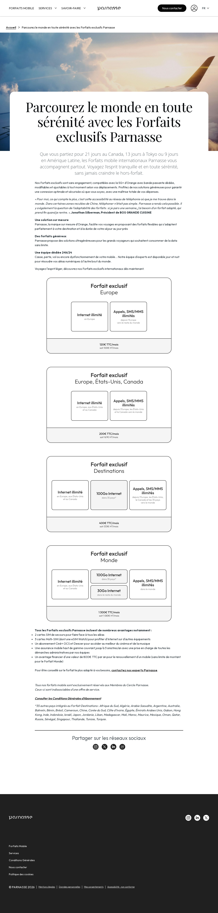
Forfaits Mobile (21, 8)
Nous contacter (172, 8)
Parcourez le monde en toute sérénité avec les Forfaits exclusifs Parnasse (68, 27)
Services (47, 8)
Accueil (11, 27)
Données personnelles (69, 886)
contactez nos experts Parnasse (134, 670)
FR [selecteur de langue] (205, 8)
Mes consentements (93, 886)
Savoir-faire (73, 8)
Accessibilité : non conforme (121, 886)
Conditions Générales (22, 860)
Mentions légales (46, 886)
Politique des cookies (21, 874)
